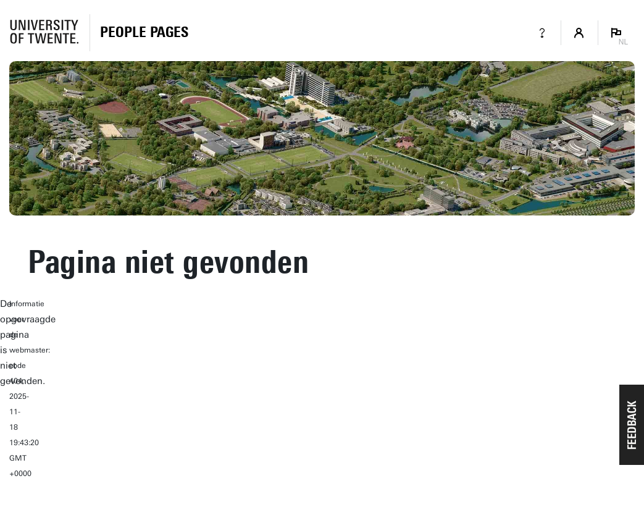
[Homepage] (144, 33)
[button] (631, 425)
